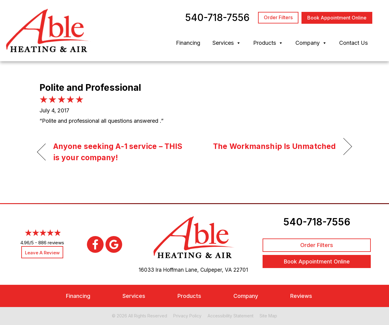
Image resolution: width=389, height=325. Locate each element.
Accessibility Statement (230, 315)
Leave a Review (42, 253)
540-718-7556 (316, 222)
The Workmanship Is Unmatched (274, 146)
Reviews (301, 296)
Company (311, 43)
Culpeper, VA (216, 270)
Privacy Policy (187, 315)
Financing (188, 43)
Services (226, 43)
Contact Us (353, 43)
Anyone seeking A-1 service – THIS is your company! (117, 152)
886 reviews (51, 243)
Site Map (268, 315)
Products (268, 43)
